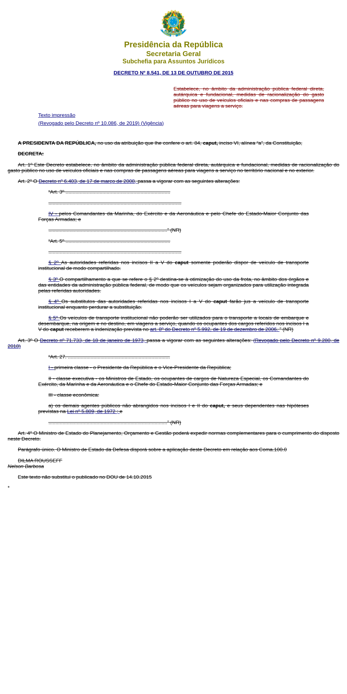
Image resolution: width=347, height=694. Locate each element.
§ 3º (54, 279)
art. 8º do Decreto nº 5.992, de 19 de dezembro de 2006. (215, 329)
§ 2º (55, 262)
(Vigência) (152, 123)
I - (52, 367)
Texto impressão (56, 115)
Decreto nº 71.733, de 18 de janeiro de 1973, (93, 340)
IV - (54, 213)
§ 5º (54, 318)
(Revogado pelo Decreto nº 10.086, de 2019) (89, 123)
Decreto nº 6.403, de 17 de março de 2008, (88, 181)
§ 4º (55, 301)
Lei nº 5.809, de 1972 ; (93, 411)
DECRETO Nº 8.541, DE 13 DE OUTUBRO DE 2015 (173, 73)
